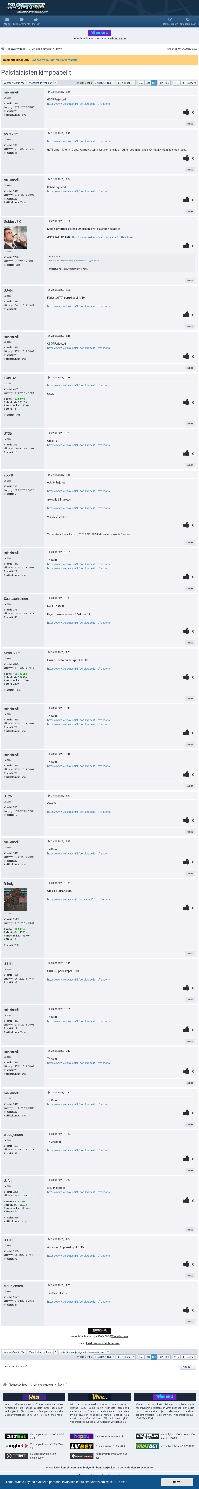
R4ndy (9, 884)
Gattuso (10, 378)
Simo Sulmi (12, 653)
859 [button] (141, 82)
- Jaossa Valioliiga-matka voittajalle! (54, 60)
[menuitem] (21, 21)
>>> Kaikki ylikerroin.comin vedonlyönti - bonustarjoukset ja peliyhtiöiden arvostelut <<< (100, 1467)
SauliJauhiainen (16, 599)
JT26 (8, 433)
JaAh (8, 1181)
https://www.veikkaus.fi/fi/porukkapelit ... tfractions (78, 103)
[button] (104, 83)
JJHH (8, 290)
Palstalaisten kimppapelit (36, 72)
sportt (8, 475)
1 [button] (133, 82)
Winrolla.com (119, 1336)
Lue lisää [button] (121, 1482)
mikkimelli (11, 92)
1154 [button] (176, 82)
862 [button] (161, 82)
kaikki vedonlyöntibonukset (103, 1343)
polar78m (11, 134)
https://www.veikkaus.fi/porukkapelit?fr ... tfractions (79, 899)
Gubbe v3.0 (12, 222)
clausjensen (13, 1135)
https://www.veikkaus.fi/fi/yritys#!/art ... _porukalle (74, 260)
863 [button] (167, 82)
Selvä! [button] (177, 1482)
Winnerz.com (118, 38)
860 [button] (148, 82)
